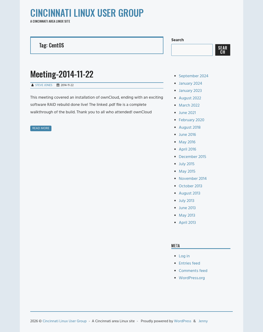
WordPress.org (192, 278)
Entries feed (189, 263)
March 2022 (189, 105)
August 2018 (190, 127)
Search (177, 40)
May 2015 (187, 171)
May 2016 (187, 142)
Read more (40, 128)
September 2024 (193, 76)
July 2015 (186, 164)
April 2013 (187, 222)
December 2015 (192, 157)
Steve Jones (43, 85)
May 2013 (187, 215)
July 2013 (186, 201)
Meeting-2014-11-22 (61, 73)
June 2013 (187, 208)
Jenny (203, 321)
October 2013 (190, 186)
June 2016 (187, 134)
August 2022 (190, 98)
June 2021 (187, 113)
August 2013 (189, 193)
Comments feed (193, 271)
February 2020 (191, 120)
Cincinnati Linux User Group (87, 13)
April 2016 (187, 149)
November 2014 (193, 178)
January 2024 (190, 83)
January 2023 (190, 90)
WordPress (182, 321)
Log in (184, 256)
